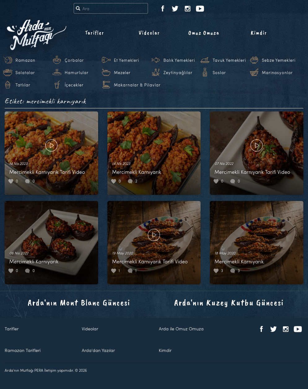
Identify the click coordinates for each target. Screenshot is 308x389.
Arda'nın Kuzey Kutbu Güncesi (229, 302)
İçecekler (74, 85)
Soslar (219, 72)
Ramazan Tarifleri (23, 350)
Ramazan (25, 60)
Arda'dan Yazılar (98, 350)
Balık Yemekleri (179, 60)
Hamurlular (77, 72)
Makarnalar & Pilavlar (137, 85)
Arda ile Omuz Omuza (181, 329)
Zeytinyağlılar (178, 72)
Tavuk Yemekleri (229, 60)
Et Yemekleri (126, 60)
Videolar (149, 32)
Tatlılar (22, 85)
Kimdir (259, 32)
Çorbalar (74, 60)
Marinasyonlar (277, 72)
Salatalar (25, 72)
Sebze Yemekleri (279, 60)
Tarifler (94, 32)
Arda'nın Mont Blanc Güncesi (79, 302)
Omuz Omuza (204, 32)
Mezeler (122, 72)
